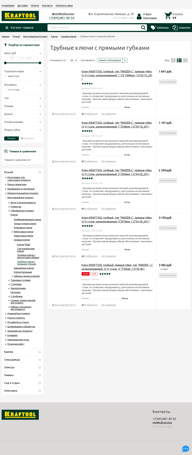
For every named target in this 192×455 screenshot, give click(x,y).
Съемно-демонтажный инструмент (23, 301)
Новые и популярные (110, 60)
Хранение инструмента (19, 331)
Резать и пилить (16, 318)
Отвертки (16, 206)
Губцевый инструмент (22, 210)
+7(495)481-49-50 (61, 18)
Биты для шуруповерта (23, 202)
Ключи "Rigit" (24, 244)
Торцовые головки (21, 280)
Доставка (22, 5)
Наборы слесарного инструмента (21, 308)
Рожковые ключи (23, 227)
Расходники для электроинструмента (18, 178)
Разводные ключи (23, 235)
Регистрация (150, 18)
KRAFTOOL (12, 76)
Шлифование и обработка (21, 326)
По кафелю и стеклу (18, 322)
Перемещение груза (18, 339)
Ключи (14, 214)
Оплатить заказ (64, 5)
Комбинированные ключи (27, 219)
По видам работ (15, 344)
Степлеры (16, 284)
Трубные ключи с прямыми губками (26, 262)
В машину (12, 335)
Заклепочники (18, 288)
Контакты (47, 5)
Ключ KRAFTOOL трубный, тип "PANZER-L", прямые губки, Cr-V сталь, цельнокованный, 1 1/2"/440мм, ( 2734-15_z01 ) (117, 75)
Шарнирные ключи (24, 268)
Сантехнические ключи (26, 249)
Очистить (29, 138)
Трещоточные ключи (25, 223)
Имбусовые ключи (23, 231)
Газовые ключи (22, 239)
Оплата (35, 5)
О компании (8, 5)
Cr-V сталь (12, 89)
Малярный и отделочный (20, 189)
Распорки (16, 292)
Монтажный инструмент (20, 197)
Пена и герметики (16, 184)
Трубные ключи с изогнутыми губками (28, 256)
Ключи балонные (23, 272)
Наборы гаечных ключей (27, 276)
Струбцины (17, 296)
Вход (148, 14)
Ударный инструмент (18, 313)
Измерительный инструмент (22, 193)
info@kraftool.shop (64, 14)
